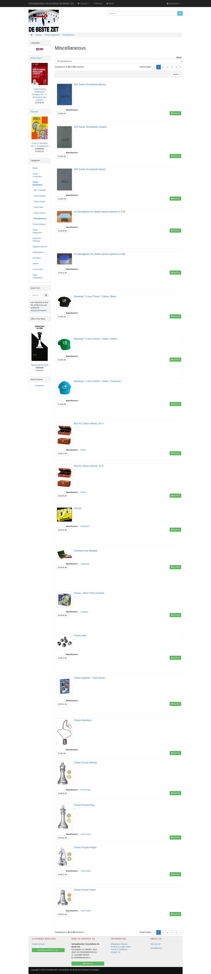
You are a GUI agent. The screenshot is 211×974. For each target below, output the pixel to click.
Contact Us (115, 952)
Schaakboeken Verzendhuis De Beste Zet (51, 3)
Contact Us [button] (88, 964)
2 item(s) (83, 3)
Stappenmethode (40, 247)
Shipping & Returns (119, 944)
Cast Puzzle (86, 790)
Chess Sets (38, 207)
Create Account (38, 944)
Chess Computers (37, 175)
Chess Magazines (37, 231)
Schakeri (95, 970)
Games (36, 264)
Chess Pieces (39, 213)
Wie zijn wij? (155, 944)
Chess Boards (39, 196)
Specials (34, 112)
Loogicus (84, 612)
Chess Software (39, 224)
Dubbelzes (85, 526)
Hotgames (85, 564)
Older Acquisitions (38, 276)
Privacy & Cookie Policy (121, 947)
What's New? (36, 58)
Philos (83, 450)
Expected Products (37, 239)
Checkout (97, 3)
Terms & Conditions (119, 949)
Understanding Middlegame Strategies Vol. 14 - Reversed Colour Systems (40, 94)
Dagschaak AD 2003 (39, 365)
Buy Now (175, 113)
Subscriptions (38, 252)
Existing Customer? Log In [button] (48, 950)
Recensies (39, 386)
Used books (38, 269)
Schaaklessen (156, 948)
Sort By (176, 74)
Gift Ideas (37, 258)
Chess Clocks (39, 201)
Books (35, 168)
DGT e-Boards (39, 190)
